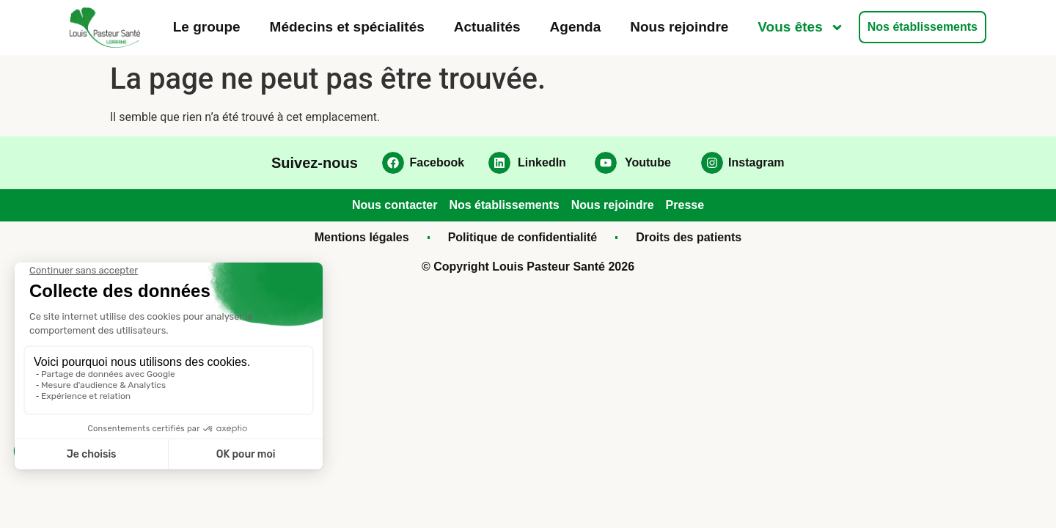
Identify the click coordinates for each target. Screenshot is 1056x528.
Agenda (575, 26)
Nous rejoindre (679, 26)
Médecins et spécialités (347, 26)
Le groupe (207, 26)
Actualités (487, 26)
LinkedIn (542, 162)
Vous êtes (800, 27)
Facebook (437, 162)
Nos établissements (923, 27)
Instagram (756, 162)
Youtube (648, 162)
